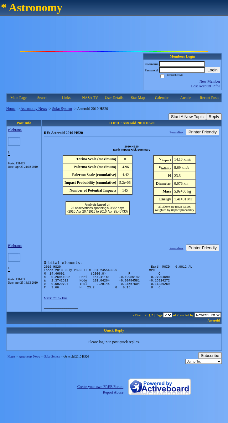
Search (42, 97)
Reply (214, 116)
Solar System (62, 108)
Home (10, 108)
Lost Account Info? (205, 86)
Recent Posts (209, 97)
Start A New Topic (187, 116)
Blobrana (15, 130)
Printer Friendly (203, 132)
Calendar (161, 97)
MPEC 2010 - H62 (55, 305)
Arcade (185, 97)
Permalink (176, 132)
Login (212, 70)
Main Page (18, 97)
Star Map (138, 97)
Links (66, 97)
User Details (114, 97)
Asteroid (214, 328)
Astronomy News (33, 108)
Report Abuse (113, 400)
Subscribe (210, 363)
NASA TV (90, 97)
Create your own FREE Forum (100, 394)
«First (137, 322)
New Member (210, 81)
